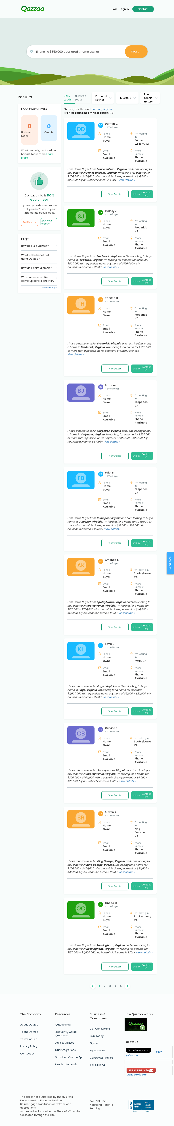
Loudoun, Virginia (101, 109)
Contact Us (27, 1053)
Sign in (125, 9)
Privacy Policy (28, 1046)
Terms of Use (28, 1039)
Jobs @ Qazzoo (64, 1043)
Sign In (94, 1043)
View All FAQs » (49, 287)
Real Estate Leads (66, 1064)
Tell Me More (29, 222)
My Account (97, 1050)
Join (114, 9)
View (114, 194)
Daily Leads (68, 97)
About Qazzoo (29, 1024)
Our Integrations (65, 1050)
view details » (126, 180)
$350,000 (125, 98)
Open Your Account (46, 222)
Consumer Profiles (101, 1058)
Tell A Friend (97, 1065)
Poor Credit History (148, 98)
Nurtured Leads (26, 134)
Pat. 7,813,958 (98, 1101)
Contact (143, 9)
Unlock (142, 194)
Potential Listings (101, 98)
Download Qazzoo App (69, 1057)
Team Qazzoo (29, 1032)
